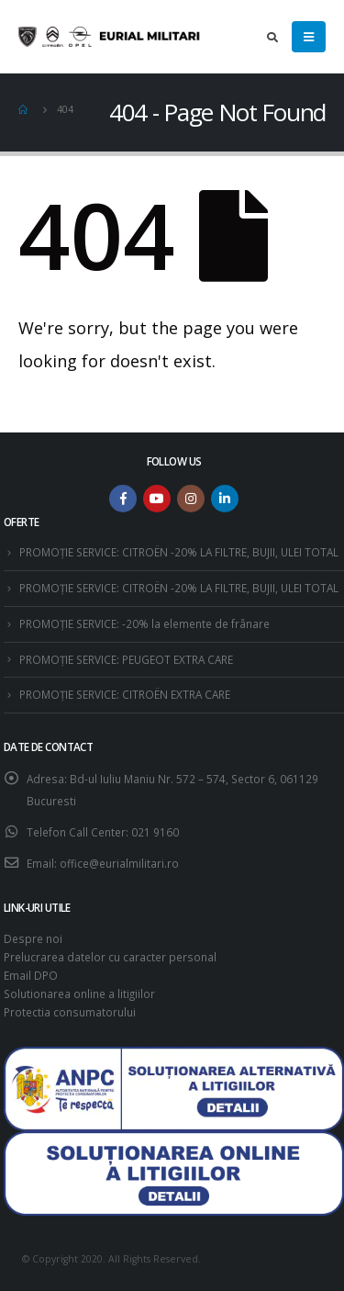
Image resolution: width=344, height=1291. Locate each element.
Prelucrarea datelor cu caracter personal (110, 956)
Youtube (157, 498)
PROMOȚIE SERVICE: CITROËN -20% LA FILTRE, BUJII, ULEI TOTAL (178, 551)
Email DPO (31, 975)
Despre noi (33, 938)
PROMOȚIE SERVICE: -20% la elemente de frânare (144, 623)
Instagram (191, 498)
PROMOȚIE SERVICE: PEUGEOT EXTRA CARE (126, 659)
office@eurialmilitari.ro (119, 863)
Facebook (123, 498)
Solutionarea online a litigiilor (79, 993)
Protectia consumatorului (70, 1012)
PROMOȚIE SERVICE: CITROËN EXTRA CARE (124, 694)
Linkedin (225, 498)
